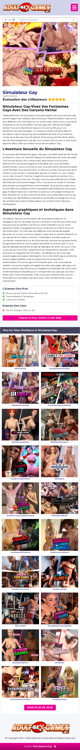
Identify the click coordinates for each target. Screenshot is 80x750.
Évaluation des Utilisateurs (25, 99)
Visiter (40, 746)
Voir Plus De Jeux (40, 707)
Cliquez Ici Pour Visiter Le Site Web (40, 318)
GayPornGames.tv (10, 96)
